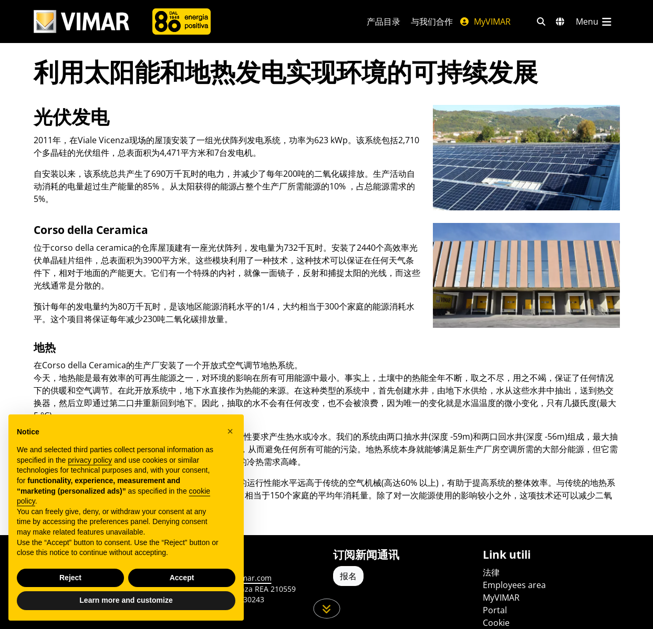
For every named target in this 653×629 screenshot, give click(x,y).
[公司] (181, 21)
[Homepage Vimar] (81, 21)
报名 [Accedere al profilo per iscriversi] (348, 576)
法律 (491, 572)
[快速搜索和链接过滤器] (541, 21)
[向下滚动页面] (326, 609)
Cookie (496, 622)
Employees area (514, 585)
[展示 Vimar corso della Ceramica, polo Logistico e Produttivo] (526, 275)
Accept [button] (182, 577)
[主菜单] (594, 21)
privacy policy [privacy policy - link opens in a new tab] (90, 460)
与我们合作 (432, 21)
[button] (230, 431)
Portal (495, 610)
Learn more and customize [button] (125, 600)
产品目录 (383, 21)
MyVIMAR (485, 21)
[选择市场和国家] (560, 21)
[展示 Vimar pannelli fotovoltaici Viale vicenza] (526, 157)
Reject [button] (70, 577)
